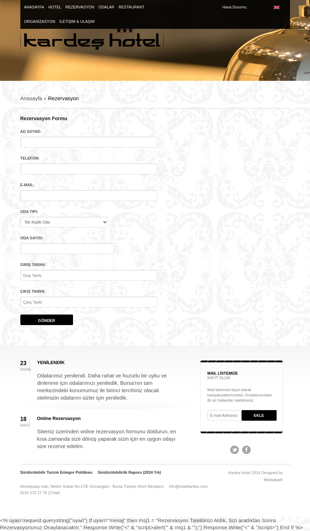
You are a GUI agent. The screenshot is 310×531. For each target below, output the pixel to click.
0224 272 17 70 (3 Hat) (40, 493)
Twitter (234, 450)
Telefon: (30, 158)
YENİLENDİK (51, 362)
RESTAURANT (132, 7)
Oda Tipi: (29, 211)
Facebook (246, 450)
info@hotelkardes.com (188, 486)
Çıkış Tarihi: (33, 291)
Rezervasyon (63, 98)
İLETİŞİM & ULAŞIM (76, 21)
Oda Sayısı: (32, 238)
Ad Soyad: (31, 131)
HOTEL (54, 7)
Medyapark (273, 480)
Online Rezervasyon (59, 418)
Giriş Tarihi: (33, 265)
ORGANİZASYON (39, 21)
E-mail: (27, 185)
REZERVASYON (79, 7)
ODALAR (106, 7)
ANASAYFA (34, 7)
